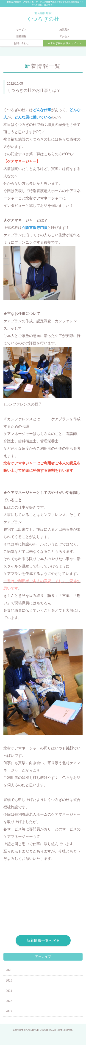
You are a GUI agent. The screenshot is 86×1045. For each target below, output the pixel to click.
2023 (9, 1001)
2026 (9, 970)
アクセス (64, 36)
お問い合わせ (21, 43)
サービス (21, 29)
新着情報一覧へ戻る (43, 940)
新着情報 (21, 36)
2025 (9, 980)
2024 (9, 991)
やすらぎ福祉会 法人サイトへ (64, 43)
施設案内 (64, 29)
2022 (9, 1011)
